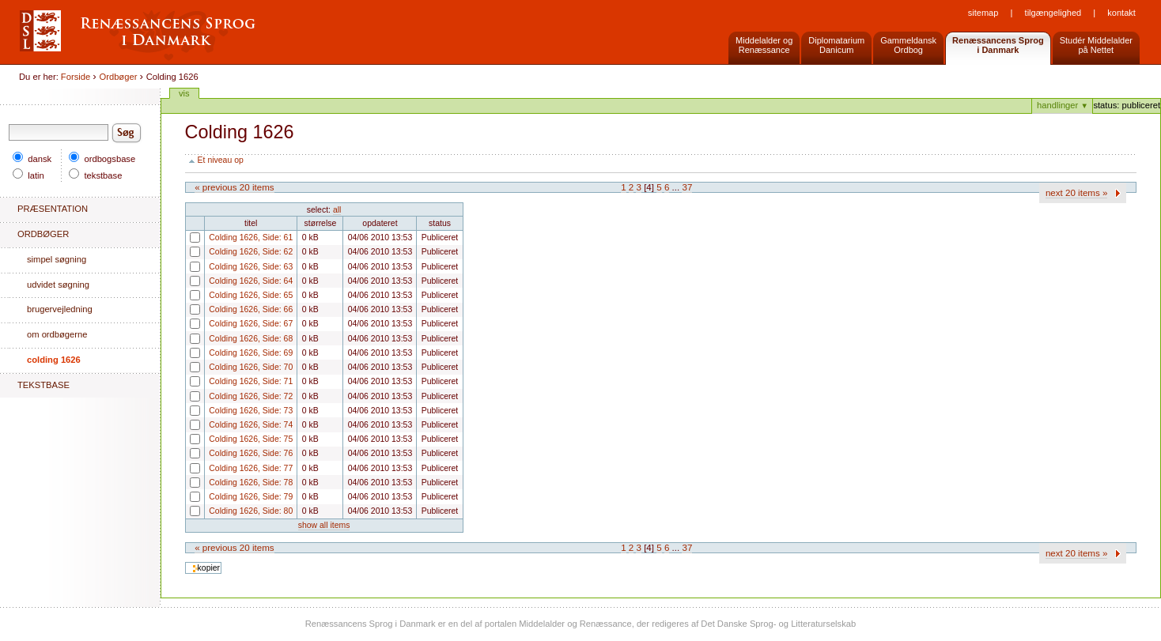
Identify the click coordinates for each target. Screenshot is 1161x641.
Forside (75, 76)
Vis (184, 93)
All (337, 209)
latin (28, 175)
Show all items (324, 525)
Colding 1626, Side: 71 (251, 381)
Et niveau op (221, 160)
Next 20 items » (1077, 193)
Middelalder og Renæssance (764, 45)
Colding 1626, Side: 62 (189, 256)
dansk (32, 159)
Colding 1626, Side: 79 (189, 501)
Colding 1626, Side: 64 (189, 285)
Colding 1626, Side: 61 (189, 242)
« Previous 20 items (234, 187)
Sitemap (983, 12)
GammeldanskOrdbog (908, 45)
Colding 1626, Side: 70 (189, 371)
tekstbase (95, 175)
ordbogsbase (102, 159)
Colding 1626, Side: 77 (251, 468)
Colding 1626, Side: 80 (189, 515)
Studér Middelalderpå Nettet (1096, 45)
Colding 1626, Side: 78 (189, 487)
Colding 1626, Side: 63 (189, 271)
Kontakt (1121, 12)
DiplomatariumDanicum (836, 45)
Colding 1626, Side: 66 (189, 314)
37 (687, 187)
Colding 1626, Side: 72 (189, 401)
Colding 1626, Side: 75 (189, 443)
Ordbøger (119, 76)
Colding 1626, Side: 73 (189, 415)
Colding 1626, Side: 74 (189, 429)
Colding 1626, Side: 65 (251, 295)
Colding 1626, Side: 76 (251, 453)
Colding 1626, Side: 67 (189, 328)
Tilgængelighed (1053, 12)
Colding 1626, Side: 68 (189, 343)
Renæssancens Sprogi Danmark (998, 45)
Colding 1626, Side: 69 (189, 357)
